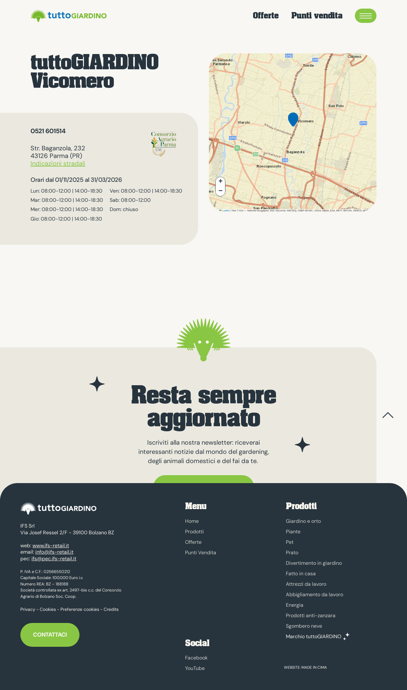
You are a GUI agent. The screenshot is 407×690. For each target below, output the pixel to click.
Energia (294, 605)
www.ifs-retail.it (50, 542)
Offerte (266, 16)
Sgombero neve (304, 626)
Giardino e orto (303, 521)
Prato (292, 552)
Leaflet (224, 210)
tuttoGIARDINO (68, 16)
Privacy (27, 606)
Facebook (196, 657)
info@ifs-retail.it (54, 549)
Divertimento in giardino (314, 563)
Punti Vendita (200, 552)
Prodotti (194, 531)
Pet (289, 542)
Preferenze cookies (79, 606)
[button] (293, 124)
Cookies (48, 606)
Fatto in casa (301, 573)
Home (192, 521)
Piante (293, 531)
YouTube (195, 668)
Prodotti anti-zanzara (310, 615)
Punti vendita (316, 16)
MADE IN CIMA (314, 667)
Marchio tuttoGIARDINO (313, 636)
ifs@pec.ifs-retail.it (53, 555)
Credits (111, 606)
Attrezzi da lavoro (306, 584)
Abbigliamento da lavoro (314, 594)
